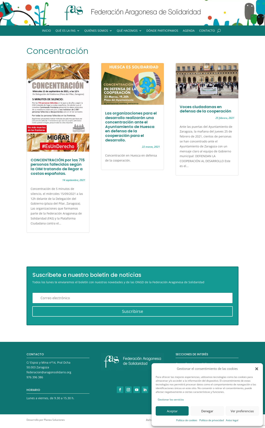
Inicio (46, 31)
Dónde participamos (162, 31)
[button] (257, 369)
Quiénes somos (96, 31)
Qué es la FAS (65, 31)
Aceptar (172, 411)
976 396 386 (34, 377)
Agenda (189, 31)
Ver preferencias (242, 411)
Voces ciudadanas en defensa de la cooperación (205, 109)
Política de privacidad (211, 420)
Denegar (207, 411)
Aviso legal (232, 420)
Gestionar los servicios (171, 399)
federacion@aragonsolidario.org (48, 372)
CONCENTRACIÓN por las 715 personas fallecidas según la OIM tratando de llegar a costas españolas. (58, 166)
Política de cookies (186, 420)
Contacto (207, 31)
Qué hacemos (127, 31)
